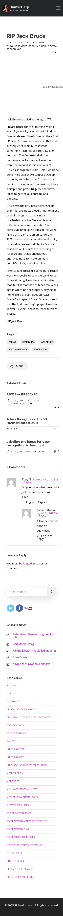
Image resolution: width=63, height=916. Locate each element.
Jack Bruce (47, 342)
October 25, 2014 (35, 42)
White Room (40, 349)
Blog (10, 46)
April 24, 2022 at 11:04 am (47, 514)
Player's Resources (18, 805)
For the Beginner (16, 733)
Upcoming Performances (21, 868)
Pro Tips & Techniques (19, 813)
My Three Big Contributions (22, 797)
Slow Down (20, 657)
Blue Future (13, 701)
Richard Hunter (17, 42)
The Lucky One (14, 852)
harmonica (28, 342)
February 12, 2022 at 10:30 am (40, 481)
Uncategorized (15, 860)
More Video (21, 46)
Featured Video (15, 725)
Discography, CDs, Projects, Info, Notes (29, 717)
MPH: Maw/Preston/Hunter (22, 789)
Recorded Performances (21, 836)
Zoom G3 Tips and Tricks (20, 876)
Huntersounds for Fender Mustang (27, 765)
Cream (12, 342)
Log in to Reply (35, 502)
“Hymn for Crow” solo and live (31, 663)
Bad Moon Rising (23, 643)
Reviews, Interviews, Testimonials (25, 844)
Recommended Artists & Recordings (27, 821)
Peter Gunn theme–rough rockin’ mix (33, 636)
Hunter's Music (15, 757)
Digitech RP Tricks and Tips (22, 709)
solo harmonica (18, 349)
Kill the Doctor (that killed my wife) (34, 650)
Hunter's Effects (29, 400)
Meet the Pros (15, 773)
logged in (29, 563)
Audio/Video (13, 685)
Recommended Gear (19, 403)
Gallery (11, 741)
